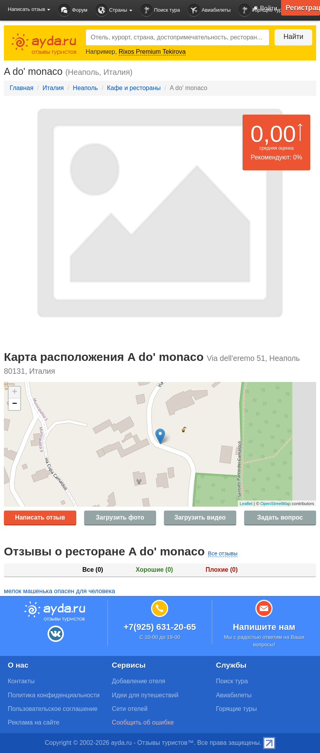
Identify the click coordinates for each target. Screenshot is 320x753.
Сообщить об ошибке (143, 722)
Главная (21, 88)
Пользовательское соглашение (52, 708)
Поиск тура (160, 10)
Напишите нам (264, 627)
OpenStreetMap (275, 503)
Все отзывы (222, 553)
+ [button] (14, 392)
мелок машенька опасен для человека (59, 591)
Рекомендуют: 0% (276, 157)
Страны (114, 10)
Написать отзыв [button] (29, 9)
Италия (52, 88)
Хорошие (154, 569)
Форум (72, 10)
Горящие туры (236, 708)
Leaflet (246, 503)
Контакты (21, 681)
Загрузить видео (200, 517)
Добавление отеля (138, 681)
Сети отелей (130, 708)
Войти (262, 9)
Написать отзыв (40, 517)
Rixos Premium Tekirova (152, 51)
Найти (292, 37)
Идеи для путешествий (145, 695)
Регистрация (302, 8)
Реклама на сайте (34, 722)
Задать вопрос (280, 517)
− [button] (14, 404)
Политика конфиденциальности (54, 695)
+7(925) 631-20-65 (159, 627)
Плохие (221, 569)
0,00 (273, 134)
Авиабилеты (209, 10)
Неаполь (85, 88)
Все (93, 569)
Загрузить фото (120, 517)
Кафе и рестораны (134, 88)
